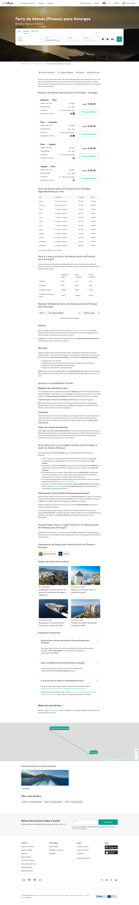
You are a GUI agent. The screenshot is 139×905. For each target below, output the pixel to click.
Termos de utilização (40, 895)
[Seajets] (64, 553)
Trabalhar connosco (56, 850)
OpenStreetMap (135, 760)
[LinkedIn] (116, 880)
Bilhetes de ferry (26, 64)
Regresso (26, 31)
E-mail (76, 820)
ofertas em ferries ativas (80, 330)
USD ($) (116, 3)
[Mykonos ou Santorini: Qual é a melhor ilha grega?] (85, 581)
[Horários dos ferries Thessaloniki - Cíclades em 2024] (85, 613)
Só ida (19, 31)
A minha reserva (85, 3)
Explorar (50, 3)
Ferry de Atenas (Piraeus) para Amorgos (58, 64)
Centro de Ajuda (83, 850)
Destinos (24, 853)
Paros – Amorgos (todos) (73, 802)
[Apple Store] (111, 852)
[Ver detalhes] (65, 824)
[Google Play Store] (111, 847)
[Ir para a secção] (46, 72)
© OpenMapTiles (121, 760)
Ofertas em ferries (27, 3)
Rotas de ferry (38, 64)
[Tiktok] (111, 880)
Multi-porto (35, 31)
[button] (46, 313)
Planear (41, 3)
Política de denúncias (76, 895)
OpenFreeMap (112, 760)
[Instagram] (106, 880)
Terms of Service (77, 828)
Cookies (50, 895)
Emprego (52, 853)
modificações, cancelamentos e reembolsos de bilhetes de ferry (63, 689)
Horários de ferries (27, 860)
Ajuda (97, 3)
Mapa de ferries (56, 486)
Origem (20, 38)
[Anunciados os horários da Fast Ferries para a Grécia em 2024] (53, 613)
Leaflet (106, 760)
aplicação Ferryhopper (66, 482)
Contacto (80, 853)
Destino (47, 38)
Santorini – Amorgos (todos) (32, 802)
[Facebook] (102, 880)
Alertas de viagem (83, 858)
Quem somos (53, 846)
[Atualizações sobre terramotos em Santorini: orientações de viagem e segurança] (53, 581)
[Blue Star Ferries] (47, 553)
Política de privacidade (62, 895)
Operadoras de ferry (28, 864)
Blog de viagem (26, 850)
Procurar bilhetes (89, 112)
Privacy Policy (108, 827)
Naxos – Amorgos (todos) (53, 802)
